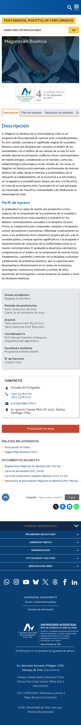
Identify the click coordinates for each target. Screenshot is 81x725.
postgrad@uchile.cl (23, 403)
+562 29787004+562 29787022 (21, 395)
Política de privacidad (40, 711)
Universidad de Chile (38, 707)
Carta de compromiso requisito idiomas (36, 476)
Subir (5, 497)
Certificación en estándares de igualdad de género (45, 651)
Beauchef (51, 677)
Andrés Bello (35, 677)
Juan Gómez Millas (45, 681)
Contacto (51, 697)
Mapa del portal (33, 697)
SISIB (21, 707)
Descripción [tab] (10, 112)
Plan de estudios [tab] (32, 112)
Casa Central (51, 670)
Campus (22, 677)
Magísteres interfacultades (22, 30)
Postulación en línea (40, 428)
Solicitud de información (40, 609)
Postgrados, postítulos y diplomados (38, 20)
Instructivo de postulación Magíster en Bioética (41, 480)
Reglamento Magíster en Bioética (33, 466)
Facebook (62, 506)
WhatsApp (76, 506)
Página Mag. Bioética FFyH (21, 451)
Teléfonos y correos (51, 693)
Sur (60, 681)
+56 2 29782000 (26, 693)
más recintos (40, 685)
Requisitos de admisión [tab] (59, 112)
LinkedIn (69, 506)
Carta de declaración (24, 471)
